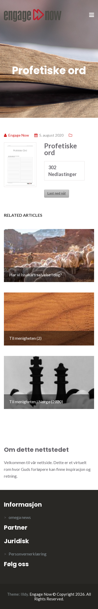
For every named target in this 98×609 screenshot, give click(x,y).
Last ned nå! (56, 193)
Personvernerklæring (28, 553)
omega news (20, 517)
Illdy (24, 594)
